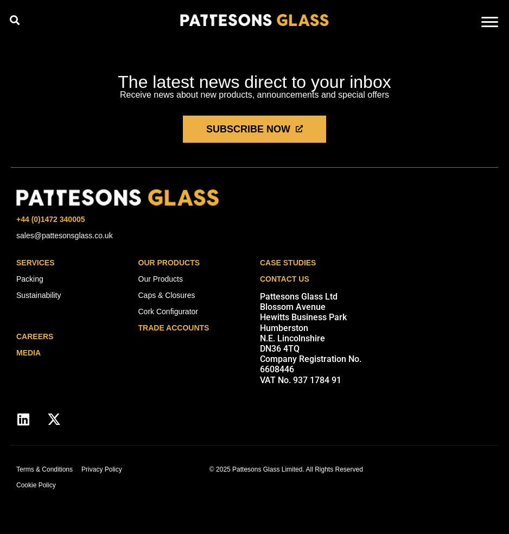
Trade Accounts (173, 327)
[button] (14, 20)
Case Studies (288, 262)
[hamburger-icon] (489, 23)
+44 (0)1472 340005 (50, 219)
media (28, 352)
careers (34, 336)
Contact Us (284, 279)
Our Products (169, 262)
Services (35, 262)
